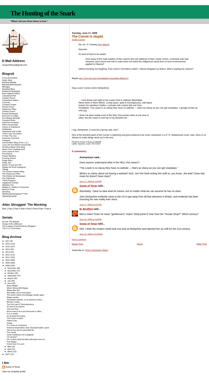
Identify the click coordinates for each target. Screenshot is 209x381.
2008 (7, 265)
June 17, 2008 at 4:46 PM (90, 181)
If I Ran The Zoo (9, 136)
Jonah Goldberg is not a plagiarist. (20, 335)
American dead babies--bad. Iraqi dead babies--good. (28, 328)
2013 (7, 252)
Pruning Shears (9, 158)
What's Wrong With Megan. (18, 288)
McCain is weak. (13, 302)
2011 (7, 257)
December (12, 268)
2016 (7, 244)
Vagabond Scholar (10, 182)
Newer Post (77, 244)
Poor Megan (12, 342)
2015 (7, 246)
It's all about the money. (16, 316)
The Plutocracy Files (11, 174)
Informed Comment (10, 138)
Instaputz (6, 140)
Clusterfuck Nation (10, 100)
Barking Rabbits (9, 82)
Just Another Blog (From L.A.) (15, 142)
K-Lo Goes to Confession (17, 325)
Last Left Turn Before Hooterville (16, 145)
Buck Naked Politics (11, 93)
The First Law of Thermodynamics (20, 304)
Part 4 (23, 209)
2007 (7, 354)
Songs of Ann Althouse (12, 224)
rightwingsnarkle (9, 196)
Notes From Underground (13, 149)
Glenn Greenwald (10, 125)
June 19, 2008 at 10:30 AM (90, 234)
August (10, 278)
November (12, 271)
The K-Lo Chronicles (11, 228)
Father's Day (12, 321)
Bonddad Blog (8, 89)
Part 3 (17, 209)
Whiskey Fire (8, 185)
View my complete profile (14, 371)
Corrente (6, 102)
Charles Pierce (8, 98)
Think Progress (9, 180)
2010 (7, 260)
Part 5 (30, 209)
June (9, 283)
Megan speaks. (13, 297)
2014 (7, 249)
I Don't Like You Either (12, 133)
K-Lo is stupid (12, 314)
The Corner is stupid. (15, 318)
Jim (104, 44)
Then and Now (13, 309)
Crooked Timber (9, 104)
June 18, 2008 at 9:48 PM (90, 219)
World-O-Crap (8, 189)
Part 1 (5, 209)
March (10, 351)
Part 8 (48, 209)
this (85, 110)
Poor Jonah (11, 332)
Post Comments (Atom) (96, 250)
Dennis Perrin (8, 107)
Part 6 (36, 209)
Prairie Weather (9, 156)
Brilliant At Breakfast (11, 91)
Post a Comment (79, 239)
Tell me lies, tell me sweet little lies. (21, 330)
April (9, 349)
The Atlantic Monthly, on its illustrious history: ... (25, 300)
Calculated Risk (9, 96)
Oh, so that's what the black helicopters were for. (26, 339)
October (11, 273)
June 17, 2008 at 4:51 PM (90, 205)
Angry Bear (7, 80)
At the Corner (78, 39)
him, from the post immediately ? (104, 78)
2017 (7, 241)
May (9, 346)
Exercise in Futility (10, 116)
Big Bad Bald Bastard (11, 84)
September (12, 276)
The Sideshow (8, 178)
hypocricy (81, 144)
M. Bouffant (86, 209)
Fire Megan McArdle (11, 118)
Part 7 (42, 209)
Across (10, 221)
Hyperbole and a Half (11, 131)
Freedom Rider (8, 120)
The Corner (95, 144)
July (9, 281)
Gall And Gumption (10, 122)
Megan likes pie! (13, 290)
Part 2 (11, 209)
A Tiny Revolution (10, 78)
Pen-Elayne (7, 154)
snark (88, 144)
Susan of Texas (88, 185)
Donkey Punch (8, 111)
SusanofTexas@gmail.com (14, 65)
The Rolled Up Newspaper (14, 176)
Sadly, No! (6, 162)
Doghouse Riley (9, 109)
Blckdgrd (6, 87)
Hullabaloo (7, 129)
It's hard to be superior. (16, 307)
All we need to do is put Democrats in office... (25, 311)
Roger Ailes (7, 160)
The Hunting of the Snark (42, 13)
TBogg (5, 169)
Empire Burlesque (10, 113)
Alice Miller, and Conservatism (19, 293)
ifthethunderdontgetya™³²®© (15, 194)
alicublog (6, 191)
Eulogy (9, 323)
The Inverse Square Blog (13, 171)
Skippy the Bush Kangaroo (14, 167)
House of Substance (11, 127)
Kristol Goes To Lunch (15, 344)
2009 (7, 263)
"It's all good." (12, 337)
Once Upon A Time (10, 151)
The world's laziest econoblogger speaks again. (26, 295)
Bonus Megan (12, 286)
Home (140, 244)
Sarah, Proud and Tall (11, 165)
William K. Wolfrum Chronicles (15, 187)
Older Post (201, 244)
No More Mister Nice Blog (13, 147)
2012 (7, 255)
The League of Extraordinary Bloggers (19, 226)
